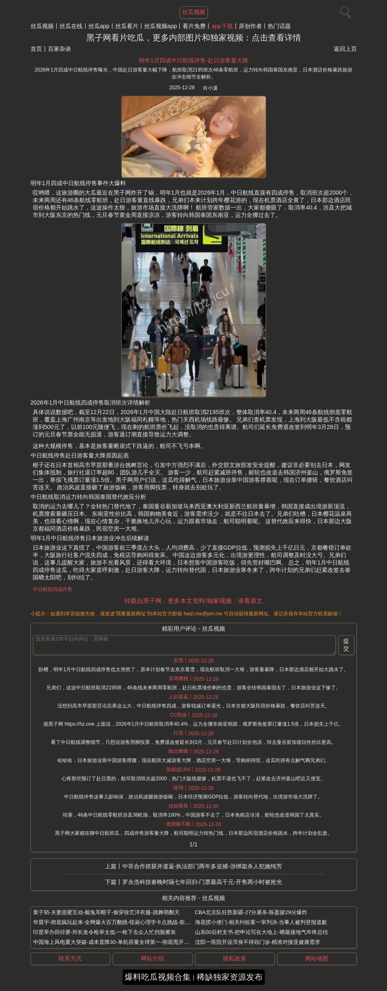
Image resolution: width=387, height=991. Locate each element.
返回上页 (345, 48)
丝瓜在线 (71, 26)
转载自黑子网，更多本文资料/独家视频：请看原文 (193, 600)
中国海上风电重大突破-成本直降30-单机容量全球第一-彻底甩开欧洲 (114, 942)
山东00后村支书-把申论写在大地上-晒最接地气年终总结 (261, 932)
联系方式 (70, 958)
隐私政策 (234, 958)
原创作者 (250, 26)
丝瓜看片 (126, 26)
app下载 (222, 26)
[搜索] (344, 10)
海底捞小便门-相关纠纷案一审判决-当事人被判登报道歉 (261, 922)
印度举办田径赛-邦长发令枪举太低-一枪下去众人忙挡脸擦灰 (104, 932)
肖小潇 (210, 88)
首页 (36, 48)
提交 (346, 645)
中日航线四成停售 (52, 589)
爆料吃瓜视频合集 (158, 976)
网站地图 (316, 958)
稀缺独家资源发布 (230, 976)
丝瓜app (98, 26)
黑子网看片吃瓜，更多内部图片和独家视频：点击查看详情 (193, 37)
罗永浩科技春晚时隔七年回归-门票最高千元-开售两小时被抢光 (202, 882)
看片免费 (194, 26)
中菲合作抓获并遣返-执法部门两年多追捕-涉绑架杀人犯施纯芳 (202, 866)
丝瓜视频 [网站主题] (193, 12)
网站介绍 (152, 958)
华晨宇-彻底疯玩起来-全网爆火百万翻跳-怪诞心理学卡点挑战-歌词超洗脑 (120, 922)
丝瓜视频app (160, 26)
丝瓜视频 (42, 26)
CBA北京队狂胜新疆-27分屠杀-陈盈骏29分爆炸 (251, 912)
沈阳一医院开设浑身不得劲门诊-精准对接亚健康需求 (257, 942)
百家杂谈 (59, 48)
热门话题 (279, 26)
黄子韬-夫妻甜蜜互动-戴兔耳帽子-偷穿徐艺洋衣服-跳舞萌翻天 (106, 912)
